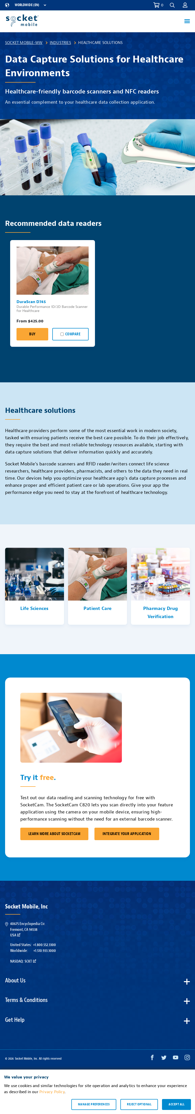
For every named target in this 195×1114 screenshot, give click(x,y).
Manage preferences (94, 1104)
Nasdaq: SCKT (23, 961)
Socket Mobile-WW (23, 42)
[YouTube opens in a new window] (175, 1059)
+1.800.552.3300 (44, 944)
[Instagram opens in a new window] (187, 1059)
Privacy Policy (51, 1091)
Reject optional (139, 1104)
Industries (60, 42)
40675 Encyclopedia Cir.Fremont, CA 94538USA (27, 929)
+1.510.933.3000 (44, 950)
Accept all (176, 1104)
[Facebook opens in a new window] (152, 1059)
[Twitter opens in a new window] (164, 1059)
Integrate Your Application (127, 833)
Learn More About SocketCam (54, 833)
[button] (172, 5)
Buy (32, 334)
